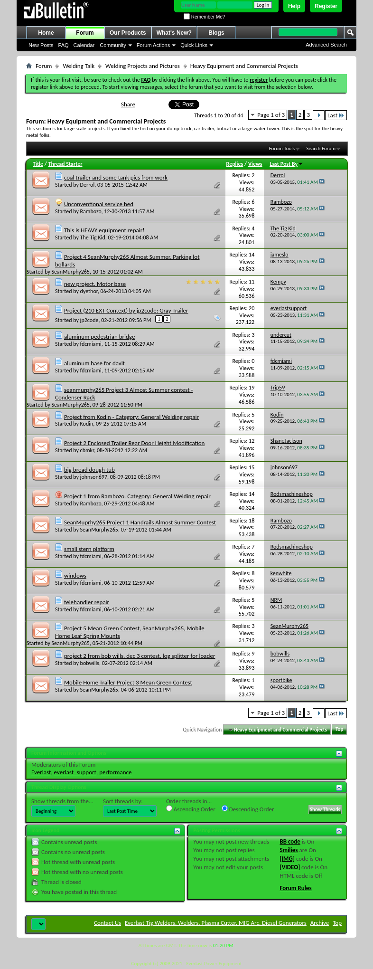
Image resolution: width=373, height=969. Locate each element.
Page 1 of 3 (271, 114)
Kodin (86, 423)
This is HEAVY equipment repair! (104, 230)
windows (75, 575)
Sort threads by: (123, 801)
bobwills (89, 663)
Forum (84, 32)
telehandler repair (86, 602)
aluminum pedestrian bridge (99, 336)
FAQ (63, 45)
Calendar (84, 45)
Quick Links (193, 45)
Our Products (128, 32)
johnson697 (93, 477)
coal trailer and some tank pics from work (116, 177)
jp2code (89, 320)
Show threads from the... (62, 801)
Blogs (216, 32)
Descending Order (248, 809)
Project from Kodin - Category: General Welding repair (131, 416)
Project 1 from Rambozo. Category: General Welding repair (137, 496)
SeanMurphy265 (71, 271)
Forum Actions (153, 45)
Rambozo (91, 211)
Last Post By (286, 164)
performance (115, 772)
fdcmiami (91, 344)
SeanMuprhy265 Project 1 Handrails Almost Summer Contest (140, 522)
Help (294, 6)
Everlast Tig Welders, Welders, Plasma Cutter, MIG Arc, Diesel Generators (216, 922)
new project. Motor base (95, 283)
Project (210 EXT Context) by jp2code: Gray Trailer (126, 310)
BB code (290, 841)
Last (336, 115)
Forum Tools (282, 148)
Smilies (289, 850)
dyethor (89, 291)
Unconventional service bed (98, 204)
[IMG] (287, 858)
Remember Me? (204, 16)
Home (46, 32)
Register (326, 6)
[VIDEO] (290, 867)
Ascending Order (190, 809)
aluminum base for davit (94, 363)
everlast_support (75, 772)
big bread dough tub (89, 469)
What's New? (174, 32)
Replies (234, 164)
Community (113, 45)
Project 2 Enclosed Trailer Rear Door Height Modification (134, 442)
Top (339, 730)
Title (38, 164)
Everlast (41, 772)
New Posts (41, 45)
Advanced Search (326, 45)
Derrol (87, 184)
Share (128, 104)
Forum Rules (295, 888)
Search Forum (321, 148)
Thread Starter (65, 164)
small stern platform (89, 548)
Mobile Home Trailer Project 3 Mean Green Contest (128, 682)
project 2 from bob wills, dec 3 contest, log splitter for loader (139, 655)
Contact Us (107, 922)
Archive (319, 922)
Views (255, 164)
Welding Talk (78, 65)
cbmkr (87, 450)
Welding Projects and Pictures (142, 65)
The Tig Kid (92, 237)
